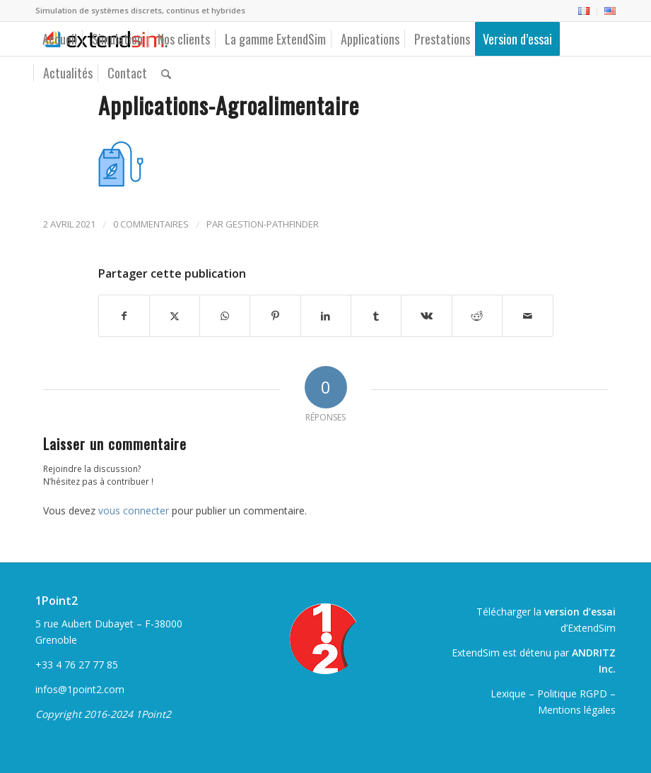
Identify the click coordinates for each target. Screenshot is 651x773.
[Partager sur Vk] (426, 315)
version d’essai (580, 611)
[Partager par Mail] (527, 315)
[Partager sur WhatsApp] (225, 315)
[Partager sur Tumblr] (376, 315)
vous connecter (133, 510)
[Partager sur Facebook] (124, 315)
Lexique (508, 693)
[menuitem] (584, 11)
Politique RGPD (572, 693)
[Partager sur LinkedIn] (326, 315)
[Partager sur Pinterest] (275, 315)
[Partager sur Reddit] (477, 315)
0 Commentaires (151, 224)
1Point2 (56, 600)
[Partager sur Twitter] (174, 315)
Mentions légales (577, 709)
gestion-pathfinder (272, 224)
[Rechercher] (166, 73)
